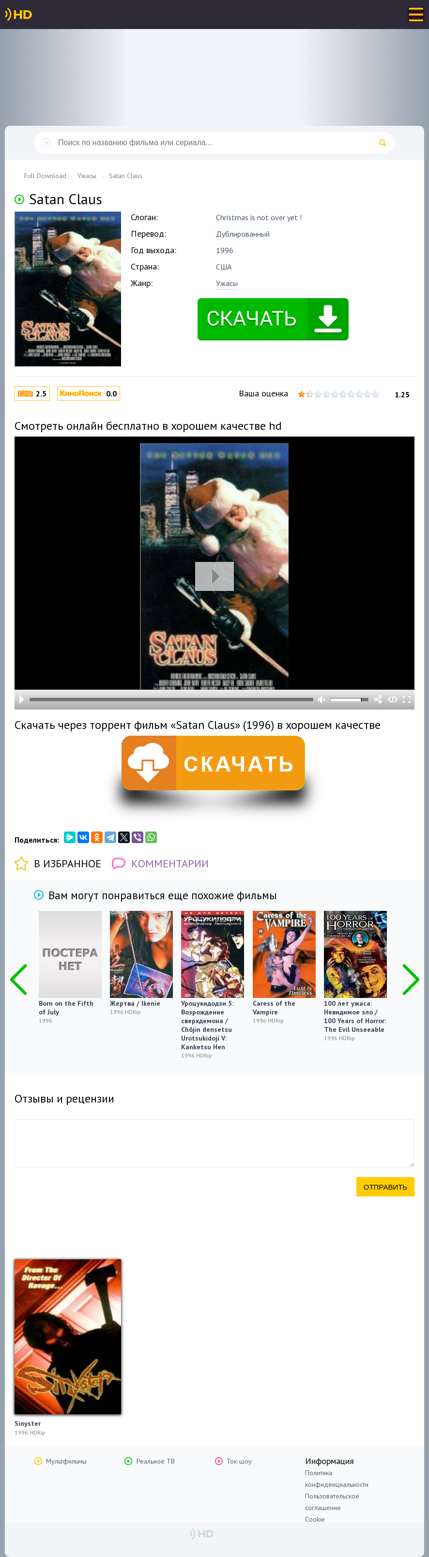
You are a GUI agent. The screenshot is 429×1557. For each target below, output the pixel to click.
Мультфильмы (66, 1461)
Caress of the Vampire (274, 1007)
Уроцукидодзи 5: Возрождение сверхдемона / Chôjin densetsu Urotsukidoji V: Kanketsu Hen (207, 1025)
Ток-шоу (239, 1461)
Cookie (315, 1519)
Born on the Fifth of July (66, 1007)
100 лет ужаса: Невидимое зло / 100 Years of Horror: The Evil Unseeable (355, 1016)
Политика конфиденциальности (336, 1478)
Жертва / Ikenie (135, 1003)
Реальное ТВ (156, 1461)
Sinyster (28, 1423)
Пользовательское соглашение (332, 1502)
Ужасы (227, 283)
